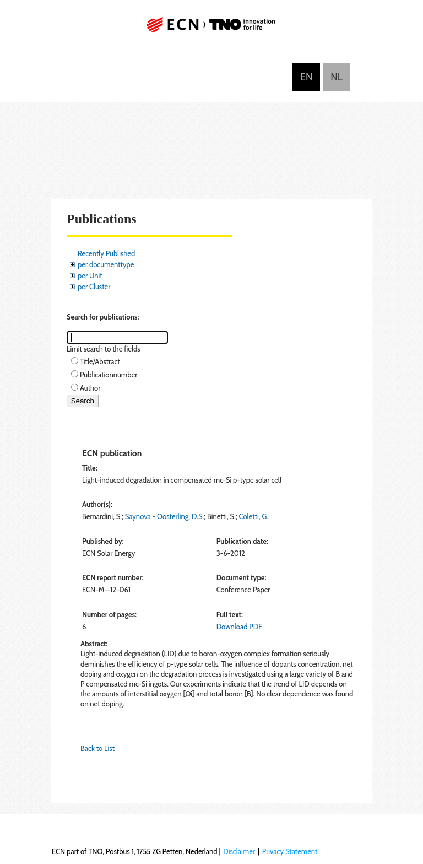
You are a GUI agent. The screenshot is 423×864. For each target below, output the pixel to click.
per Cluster (94, 286)
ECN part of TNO (211, 29)
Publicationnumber (108, 374)
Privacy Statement (290, 851)
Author (90, 388)
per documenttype (106, 264)
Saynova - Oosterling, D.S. (164, 516)
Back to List (97, 748)
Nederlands (336, 77)
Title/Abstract (100, 361)
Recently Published (106, 253)
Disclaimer (239, 851)
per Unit (90, 275)
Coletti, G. (253, 516)
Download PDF (239, 626)
